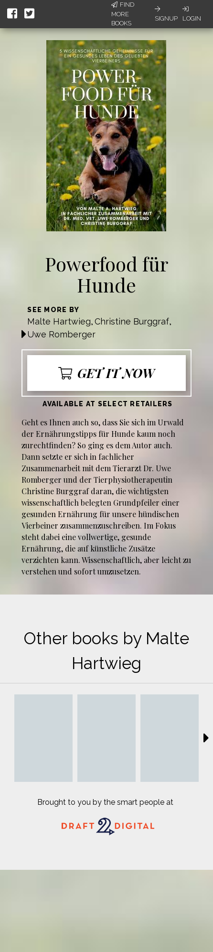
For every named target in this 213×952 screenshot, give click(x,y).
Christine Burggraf (132, 321)
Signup (166, 14)
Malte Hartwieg (59, 321)
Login (191, 14)
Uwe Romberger (61, 334)
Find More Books (122, 14)
